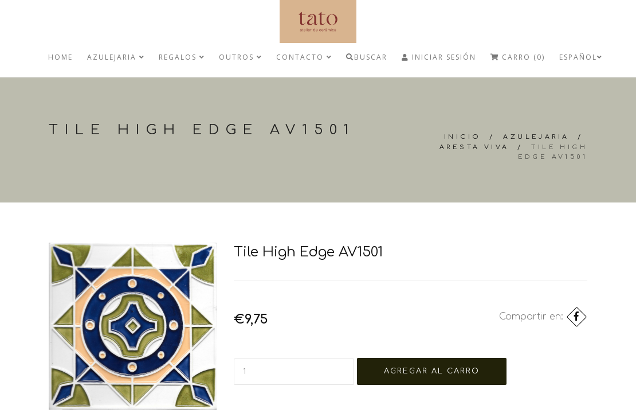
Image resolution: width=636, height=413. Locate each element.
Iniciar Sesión (439, 57)
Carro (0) (517, 57)
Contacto (304, 57)
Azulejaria (115, 57)
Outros (240, 57)
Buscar (366, 57)
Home (60, 57)
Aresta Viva (474, 147)
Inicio (462, 137)
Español (580, 57)
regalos (182, 57)
